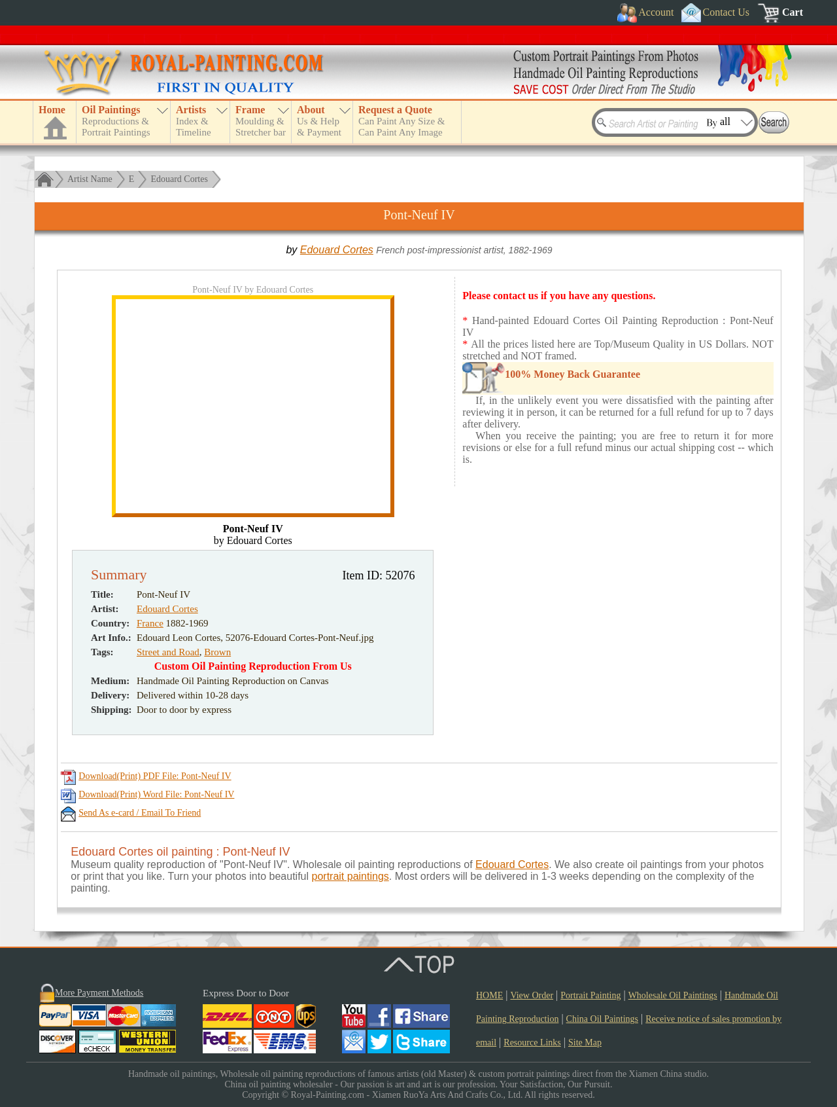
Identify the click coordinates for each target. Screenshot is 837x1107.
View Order (531, 995)
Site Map (585, 1042)
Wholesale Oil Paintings (672, 995)
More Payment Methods (99, 993)
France (150, 623)
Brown (217, 652)
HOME (489, 995)
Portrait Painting (590, 995)
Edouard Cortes (178, 179)
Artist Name (89, 179)
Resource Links (532, 1042)
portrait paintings (350, 876)
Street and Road (168, 652)
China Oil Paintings (602, 1019)
